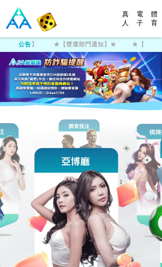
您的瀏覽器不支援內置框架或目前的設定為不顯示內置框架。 (81, 133)
